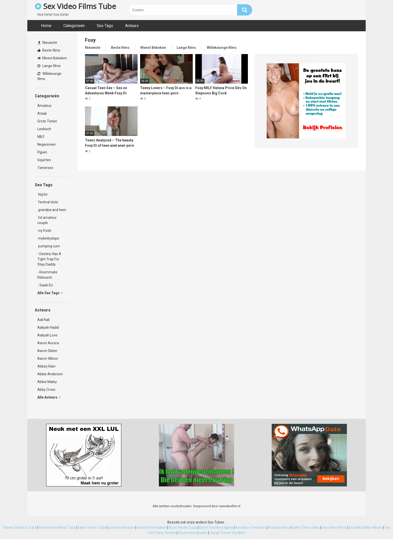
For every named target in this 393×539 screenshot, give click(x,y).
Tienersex (45, 168)
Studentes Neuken (193, 533)
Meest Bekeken (52, 58)
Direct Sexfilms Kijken (216, 527)
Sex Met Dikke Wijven (365, 527)
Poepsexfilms (279, 527)
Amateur (44, 106)
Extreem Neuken (121, 527)
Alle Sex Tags (50, 293)
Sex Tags (105, 25)
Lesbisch (44, 129)
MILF (41, 137)
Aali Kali (43, 320)
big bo (42, 194)
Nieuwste (47, 43)
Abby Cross (46, 390)
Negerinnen (46, 144)
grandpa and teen (51, 210)
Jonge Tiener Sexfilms (227, 533)
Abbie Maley (47, 382)
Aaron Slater (47, 351)
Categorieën (74, 25)
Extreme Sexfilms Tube (57, 527)
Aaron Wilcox (47, 358)
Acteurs (132, 25)
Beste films (48, 50)
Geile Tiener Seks (306, 527)
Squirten (44, 160)
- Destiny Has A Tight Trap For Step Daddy (49, 259)
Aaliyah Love (47, 335)
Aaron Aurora (48, 343)
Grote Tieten (47, 121)
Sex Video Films (334, 527)
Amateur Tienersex (250, 527)
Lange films (49, 66)
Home (46, 25)
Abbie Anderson (50, 374)
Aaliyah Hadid (48, 327)
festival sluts (47, 202)
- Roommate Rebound (47, 274)
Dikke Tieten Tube (92, 527)
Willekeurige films (49, 76)
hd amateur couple (47, 220)
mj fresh (44, 231)
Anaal (42, 113)
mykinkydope (48, 238)
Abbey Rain (46, 366)
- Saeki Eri (45, 285)
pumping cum (48, 246)
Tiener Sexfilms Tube (19, 527)
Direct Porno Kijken (151, 527)
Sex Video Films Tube (75, 6)
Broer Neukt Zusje (183, 527)
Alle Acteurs (48, 397)
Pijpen (42, 152)
